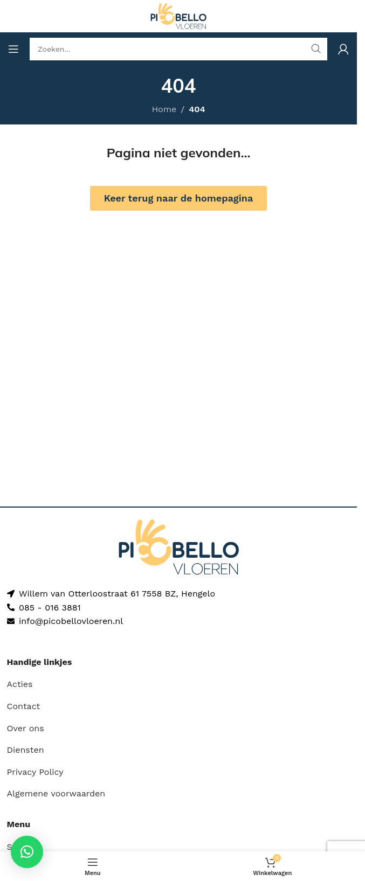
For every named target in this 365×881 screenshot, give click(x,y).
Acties (20, 684)
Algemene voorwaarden (56, 793)
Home (163, 109)
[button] (27, 852)
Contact (23, 706)
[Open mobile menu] (13, 49)
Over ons (25, 728)
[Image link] (178, 546)
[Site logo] (178, 15)
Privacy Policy (35, 772)
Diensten (25, 750)
